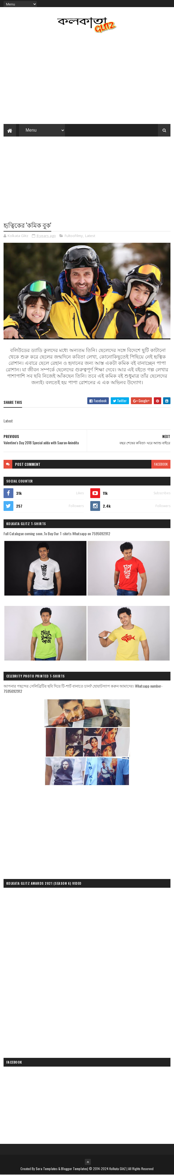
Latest (90, 235)
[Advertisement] (87, 182)
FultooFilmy (74, 235)
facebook (161, 464)
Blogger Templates (74, 1169)
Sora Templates (47, 1169)
